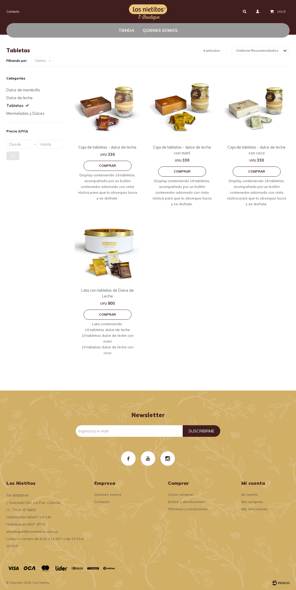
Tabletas (40, 61)
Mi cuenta (249, 494)
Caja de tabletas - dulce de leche (107, 147)
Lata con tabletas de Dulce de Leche (107, 293)
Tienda (126, 30)
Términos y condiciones (188, 509)
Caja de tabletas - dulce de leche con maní (182, 150)
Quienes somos (160, 30)
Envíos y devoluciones (186, 502)
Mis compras (252, 502)
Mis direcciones (254, 509)
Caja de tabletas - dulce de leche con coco (256, 150)
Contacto (12, 12)
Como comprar (180, 494)
